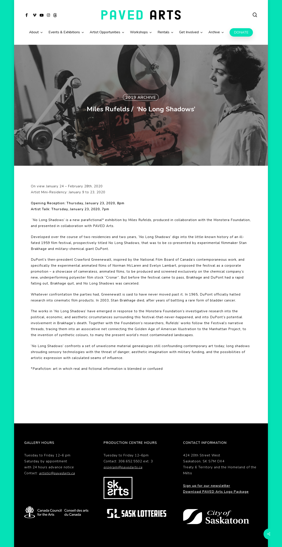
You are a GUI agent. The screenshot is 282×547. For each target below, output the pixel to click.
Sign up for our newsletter (206, 471)
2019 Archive (141, 97)
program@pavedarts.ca (123, 452)
